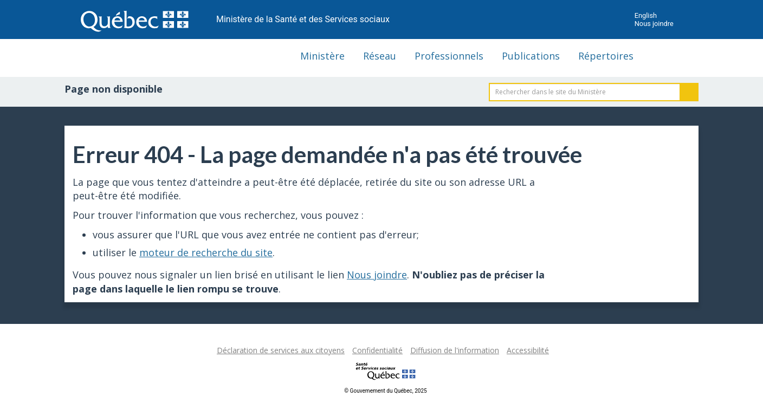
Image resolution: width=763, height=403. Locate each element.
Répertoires (605, 55)
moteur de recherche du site (206, 252)
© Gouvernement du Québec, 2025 (385, 391)
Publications (531, 55)
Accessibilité (528, 350)
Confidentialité (377, 350)
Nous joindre (654, 24)
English (646, 15)
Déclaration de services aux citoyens (281, 350)
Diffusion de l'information (454, 350)
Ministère (322, 55)
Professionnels (449, 55)
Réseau (379, 55)
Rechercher (689, 92)
